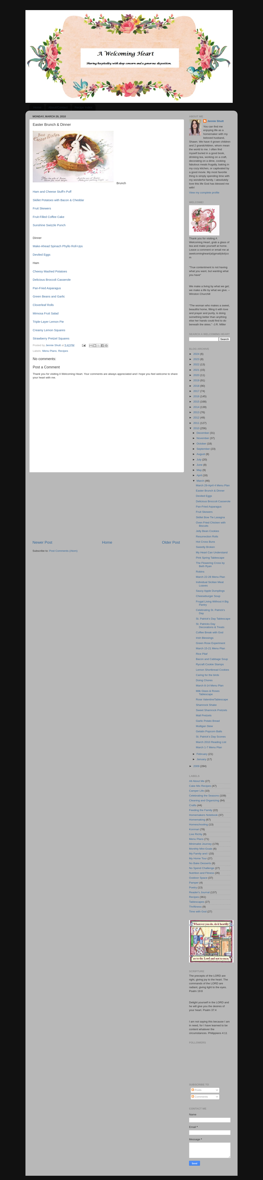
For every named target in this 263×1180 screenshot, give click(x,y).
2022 (196, 364)
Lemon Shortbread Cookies (212, 669)
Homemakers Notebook (203, 814)
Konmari (194, 829)
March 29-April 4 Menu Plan (213, 485)
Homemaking (197, 819)
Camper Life (196, 790)
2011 (196, 423)
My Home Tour (198, 858)
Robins (200, 571)
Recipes (63, 350)
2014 (196, 407)
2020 (196, 375)
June (200, 464)
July (199, 459)
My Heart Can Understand (212, 552)
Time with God (198, 911)
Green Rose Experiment (210, 643)
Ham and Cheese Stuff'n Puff (52, 191)
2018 (196, 385)
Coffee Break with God (209, 632)
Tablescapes (196, 901)
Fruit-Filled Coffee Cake (48, 217)
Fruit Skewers (42, 208)
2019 (196, 380)
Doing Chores (204, 680)
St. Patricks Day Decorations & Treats (210, 625)
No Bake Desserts (200, 863)
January (202, 759)
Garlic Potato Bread (208, 720)
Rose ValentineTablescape (212, 699)
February (202, 753)
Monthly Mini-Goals (201, 848)
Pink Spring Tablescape (210, 557)
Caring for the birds (207, 675)
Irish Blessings (205, 637)
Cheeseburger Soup (208, 596)
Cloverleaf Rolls (43, 305)
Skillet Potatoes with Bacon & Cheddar (58, 200)
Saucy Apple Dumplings (210, 590)
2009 (196, 766)
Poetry (193, 887)
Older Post (171, 542)
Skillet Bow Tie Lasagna (210, 517)
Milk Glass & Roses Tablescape (208, 692)
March (201, 480)
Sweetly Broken (205, 546)
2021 (196, 369)
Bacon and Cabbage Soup (212, 659)
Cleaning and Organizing (204, 800)
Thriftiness (195, 906)
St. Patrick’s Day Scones (211, 736)
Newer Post (42, 542)
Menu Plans (49, 350)
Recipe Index (83, 107)
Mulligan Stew (204, 726)
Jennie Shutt (215, 121)
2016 (196, 396)
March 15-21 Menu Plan (210, 648)
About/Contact (58, 107)
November (203, 438)
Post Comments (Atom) (63, 550)
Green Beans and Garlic (49, 296)
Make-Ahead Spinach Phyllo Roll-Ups (58, 246)
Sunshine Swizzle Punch (49, 225)
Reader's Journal (199, 892)
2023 (196, 359)
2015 (196, 401)
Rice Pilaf (201, 653)
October (202, 443)
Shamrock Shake (206, 704)
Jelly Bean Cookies (207, 531)
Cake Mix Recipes (200, 785)
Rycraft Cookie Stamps (210, 664)
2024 (196, 353)
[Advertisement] (106, 506)
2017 (196, 391)
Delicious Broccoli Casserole (52, 279)
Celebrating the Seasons (204, 795)
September (204, 448)
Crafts (192, 805)
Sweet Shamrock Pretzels (211, 710)
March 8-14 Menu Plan (210, 685)
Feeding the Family (200, 810)
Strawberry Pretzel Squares (51, 338)
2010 (196, 428)
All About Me (196, 781)
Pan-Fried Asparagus (47, 288)
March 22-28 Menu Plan (210, 576)
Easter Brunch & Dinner (210, 490)
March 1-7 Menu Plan (209, 747)
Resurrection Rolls (207, 536)
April (200, 475)
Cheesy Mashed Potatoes (50, 271)
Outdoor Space (198, 877)
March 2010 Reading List (211, 742)
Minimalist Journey (200, 843)
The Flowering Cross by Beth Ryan (210, 564)
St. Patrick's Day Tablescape (213, 618)
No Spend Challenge (201, 868)
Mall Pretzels (203, 715)
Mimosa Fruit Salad (46, 313)
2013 (196, 412)
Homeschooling (198, 824)
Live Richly (195, 834)
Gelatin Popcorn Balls (209, 731)
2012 (196, 417)
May (199, 470)
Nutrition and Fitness (201, 872)
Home (37, 107)
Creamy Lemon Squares (49, 330)
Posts (196, 1090)
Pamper (194, 882)
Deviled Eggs (41, 254)
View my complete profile (204, 192)
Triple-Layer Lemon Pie (48, 321)
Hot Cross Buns (205, 541)
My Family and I (198, 853)
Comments (199, 1096)
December (203, 432)
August (201, 454)
